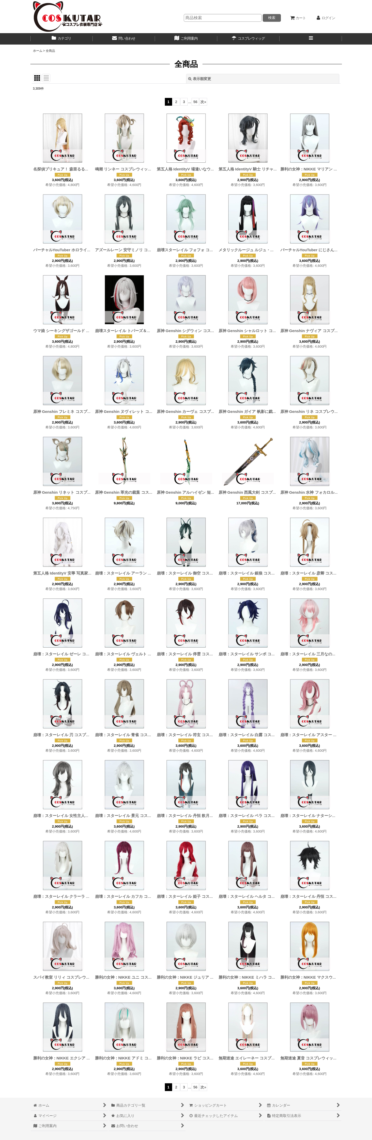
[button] (311, 39)
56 (195, 102)
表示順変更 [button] (199, 79)
